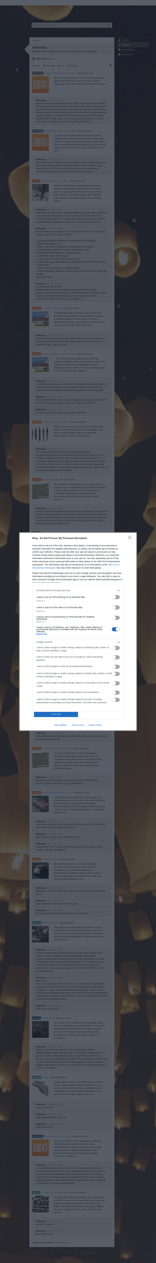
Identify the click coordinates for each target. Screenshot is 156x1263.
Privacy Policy (95, 725)
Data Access (78, 725)
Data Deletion (60, 725)
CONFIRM (56, 714)
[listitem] (78, 590)
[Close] (131, 538)
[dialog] (78, 631)
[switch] (116, 597)
